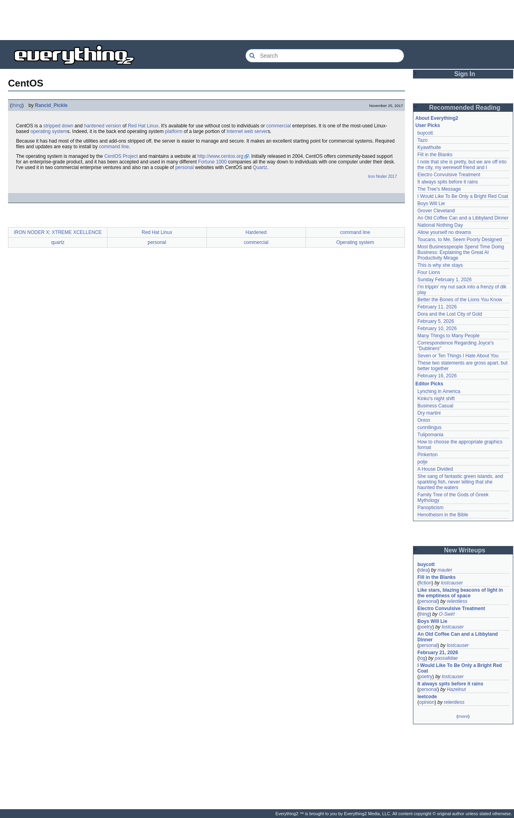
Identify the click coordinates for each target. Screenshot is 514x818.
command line (114, 146)
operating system (48, 131)
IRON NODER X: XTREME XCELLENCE (57, 232)
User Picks (427, 125)
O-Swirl (446, 614)
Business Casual (435, 406)
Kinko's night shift (436, 398)
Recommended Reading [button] (464, 107)
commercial (278, 126)
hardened (94, 126)
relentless (457, 601)
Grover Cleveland (436, 211)
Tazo (422, 140)
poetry (425, 627)
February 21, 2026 (437, 652)
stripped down (58, 126)
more (463, 716)
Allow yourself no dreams (444, 232)
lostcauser (452, 583)
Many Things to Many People (448, 335)
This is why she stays (440, 265)
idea (423, 570)
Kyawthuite (429, 147)
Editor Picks (429, 384)
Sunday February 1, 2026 (444, 279)
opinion (427, 702)
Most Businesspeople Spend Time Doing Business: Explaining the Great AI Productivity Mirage (460, 252)
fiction (425, 583)
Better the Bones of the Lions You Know (459, 299)
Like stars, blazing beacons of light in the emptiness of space (460, 592)
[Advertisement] (257, 20)
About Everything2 (436, 118)
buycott (425, 133)
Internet (235, 131)
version (113, 126)
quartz (57, 242)
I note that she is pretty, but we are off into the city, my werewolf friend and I (461, 164)
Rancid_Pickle (51, 105)
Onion (423, 420)
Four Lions (428, 272)
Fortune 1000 (212, 162)
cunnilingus (429, 427)
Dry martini (429, 413)
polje (422, 462)
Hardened (256, 232)
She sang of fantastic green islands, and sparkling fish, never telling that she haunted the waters (460, 481)
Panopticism (430, 507)
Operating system (355, 242)
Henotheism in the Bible (442, 515)
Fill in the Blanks (434, 154)
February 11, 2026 (437, 307)
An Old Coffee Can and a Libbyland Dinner (462, 218)
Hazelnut (456, 689)
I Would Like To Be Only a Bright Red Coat (462, 196)
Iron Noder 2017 (382, 176)
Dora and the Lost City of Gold (449, 314)
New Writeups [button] (465, 550)
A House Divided (435, 469)
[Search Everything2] (324, 55)
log (422, 658)
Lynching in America (438, 391)
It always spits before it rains (447, 182)
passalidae (446, 658)
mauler (444, 570)
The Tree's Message (439, 189)
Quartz (260, 167)
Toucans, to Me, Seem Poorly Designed (459, 239)
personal (184, 167)
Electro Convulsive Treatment (448, 174)
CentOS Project (121, 156)
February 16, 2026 (437, 376)
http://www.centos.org (220, 156)
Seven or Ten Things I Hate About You (457, 356)
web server (256, 131)
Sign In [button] (464, 74)
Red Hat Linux (143, 126)
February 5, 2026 (435, 321)
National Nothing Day (440, 225)
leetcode (427, 696)
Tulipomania (430, 434)
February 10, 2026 (437, 328)
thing (17, 105)
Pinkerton (427, 454)
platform (173, 131)
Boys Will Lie (431, 203)
